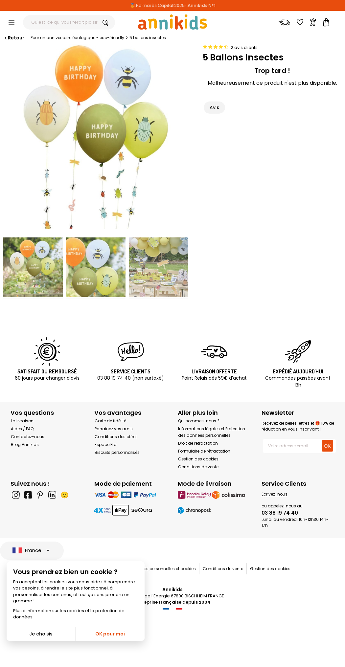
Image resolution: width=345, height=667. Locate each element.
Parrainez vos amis (114, 429)
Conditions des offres (116, 436)
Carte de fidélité (110, 421)
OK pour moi (110, 634)
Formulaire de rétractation (204, 451)
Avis (214, 107)
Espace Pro (105, 444)
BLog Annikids (25, 444)
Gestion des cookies (198, 459)
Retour (13, 37)
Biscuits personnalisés (117, 452)
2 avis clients (244, 47)
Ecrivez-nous (275, 494)
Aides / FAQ (22, 429)
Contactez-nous (27, 436)
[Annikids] (172, 22)
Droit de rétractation (198, 443)
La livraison (22, 421)
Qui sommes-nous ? (198, 421)
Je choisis (41, 634)
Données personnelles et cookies (163, 568)
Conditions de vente (198, 467)
